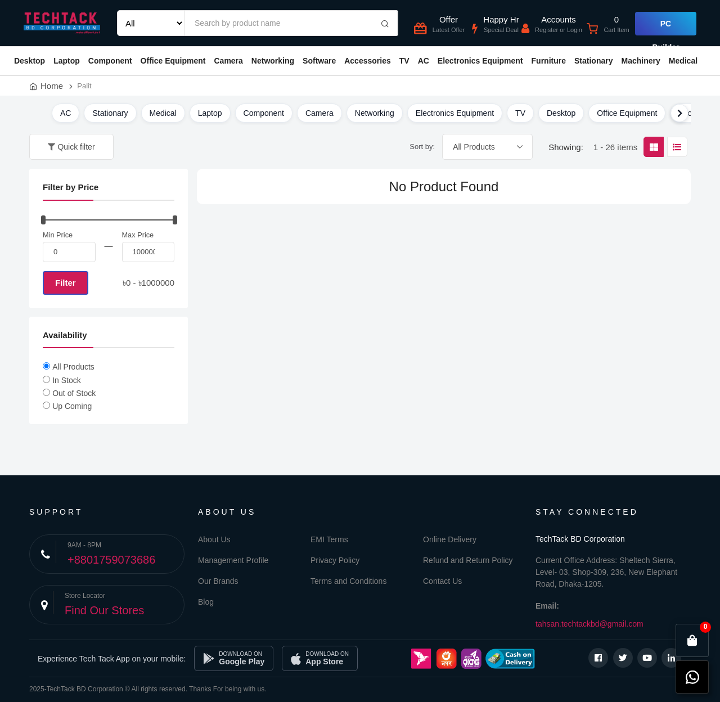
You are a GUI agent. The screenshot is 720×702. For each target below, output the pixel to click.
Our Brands (218, 581)
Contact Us (442, 581)
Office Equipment (173, 60)
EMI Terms (329, 539)
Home (51, 86)
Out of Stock (74, 393)
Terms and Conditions (348, 581)
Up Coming (72, 406)
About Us (214, 539)
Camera (228, 60)
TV (404, 60)
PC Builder (665, 27)
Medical (683, 60)
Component (110, 60)
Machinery (640, 60)
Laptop (66, 60)
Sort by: (422, 146)
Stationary (593, 60)
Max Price (138, 235)
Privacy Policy (334, 560)
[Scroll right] (679, 113)
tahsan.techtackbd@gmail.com (590, 623)
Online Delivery (449, 539)
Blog (206, 601)
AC (423, 60)
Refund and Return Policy (468, 560)
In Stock (66, 380)
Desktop (29, 60)
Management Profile (233, 560)
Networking (272, 60)
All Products (73, 366)
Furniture (549, 60)
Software (319, 60)
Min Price (58, 235)
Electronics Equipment (480, 60)
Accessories (367, 60)
